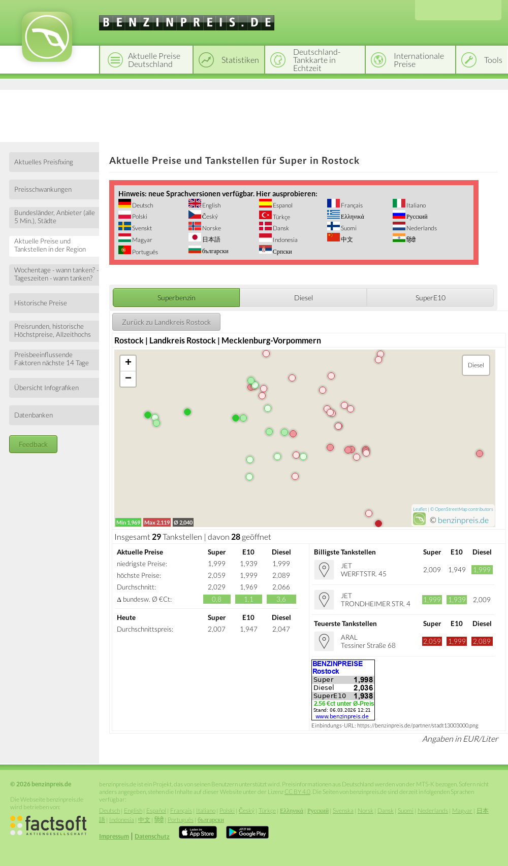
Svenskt (141, 228)
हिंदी (410, 240)
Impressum (114, 836)
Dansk (280, 228)
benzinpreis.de (463, 520)
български (215, 251)
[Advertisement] (254, 114)
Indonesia (285, 240)
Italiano (415, 205)
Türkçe (281, 217)
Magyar (141, 240)
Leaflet (420, 509)
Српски (282, 251)
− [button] (128, 379)
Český (209, 216)
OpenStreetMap (451, 509)
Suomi (348, 228)
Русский (416, 216)
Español (156, 810)
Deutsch (142, 205)
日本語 (210, 239)
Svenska (343, 810)
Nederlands (421, 228)
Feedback (33, 444)
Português (144, 252)
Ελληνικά (352, 216)
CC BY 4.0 (297, 791)
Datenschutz (152, 836)
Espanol (282, 205)
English (210, 205)
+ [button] (128, 363)
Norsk (365, 810)
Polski (139, 216)
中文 (346, 239)
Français (351, 205)
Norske (211, 228)
